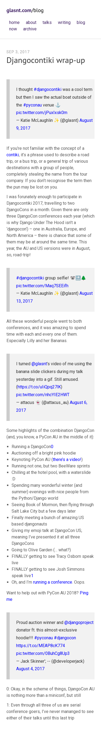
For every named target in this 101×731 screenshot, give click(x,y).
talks (47, 22)
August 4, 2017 (30, 668)
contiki (12, 154)
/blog (25, 10)
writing (64, 22)
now (13, 28)
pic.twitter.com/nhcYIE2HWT (42, 394)
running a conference (52, 582)
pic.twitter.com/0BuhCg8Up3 (43, 653)
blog (81, 22)
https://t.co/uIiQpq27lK (39, 386)
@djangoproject (78, 622)
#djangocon (65, 637)
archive (30, 28)
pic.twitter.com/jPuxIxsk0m (41, 112)
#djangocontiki (47, 89)
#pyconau (32, 105)
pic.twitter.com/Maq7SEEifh (42, 285)
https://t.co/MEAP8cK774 (40, 645)
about (31, 22)
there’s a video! (67, 459)
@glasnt (39, 363)
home (14, 22)
